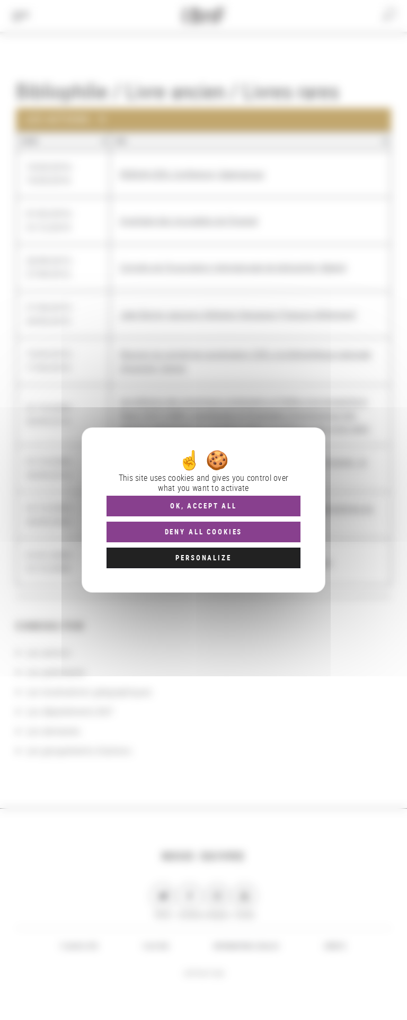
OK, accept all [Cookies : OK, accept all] (203, 506)
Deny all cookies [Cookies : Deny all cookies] (204, 531)
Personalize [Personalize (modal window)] (203, 557)
